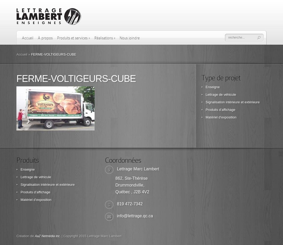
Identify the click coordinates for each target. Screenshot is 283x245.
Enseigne (213, 87)
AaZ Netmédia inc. (48, 236)
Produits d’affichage (220, 110)
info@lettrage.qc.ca (135, 216)
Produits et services (73, 38)
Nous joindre (130, 38)
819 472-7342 (130, 204)
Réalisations (104, 38)
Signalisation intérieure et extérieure (233, 102)
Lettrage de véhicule (221, 95)
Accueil (27, 38)
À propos (45, 38)
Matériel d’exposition (221, 117)
